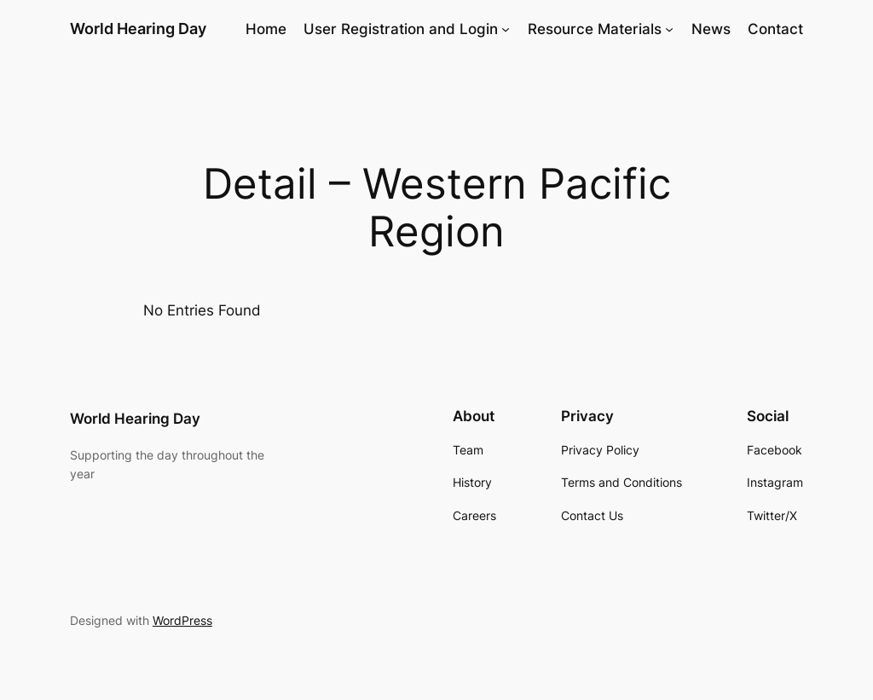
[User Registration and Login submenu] (505, 29)
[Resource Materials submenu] (669, 29)
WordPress (182, 620)
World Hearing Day (138, 29)
